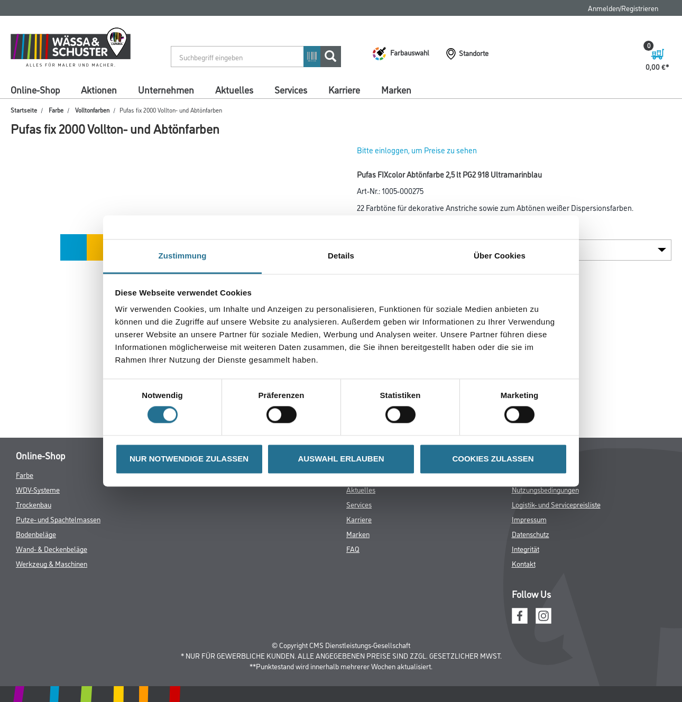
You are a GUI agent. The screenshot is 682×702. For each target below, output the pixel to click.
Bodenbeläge (36, 534)
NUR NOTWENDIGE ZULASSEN (189, 458)
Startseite (24, 109)
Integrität (525, 548)
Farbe (56, 109)
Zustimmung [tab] (183, 255)
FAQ (353, 548)
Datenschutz (530, 534)
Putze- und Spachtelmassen (58, 519)
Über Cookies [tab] (500, 255)
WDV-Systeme (38, 489)
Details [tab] (341, 255)
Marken (396, 89)
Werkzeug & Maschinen (51, 563)
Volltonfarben (92, 109)
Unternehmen (166, 89)
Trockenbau (33, 504)
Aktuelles (234, 89)
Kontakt (524, 563)
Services (290, 89)
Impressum (529, 519)
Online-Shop (35, 89)
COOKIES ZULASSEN (492, 458)
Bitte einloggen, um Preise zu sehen (417, 149)
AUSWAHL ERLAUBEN (341, 458)
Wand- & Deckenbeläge (51, 548)
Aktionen (99, 89)
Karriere (344, 89)
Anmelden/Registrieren (623, 8)
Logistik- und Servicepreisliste (556, 504)
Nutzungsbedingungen (545, 489)
